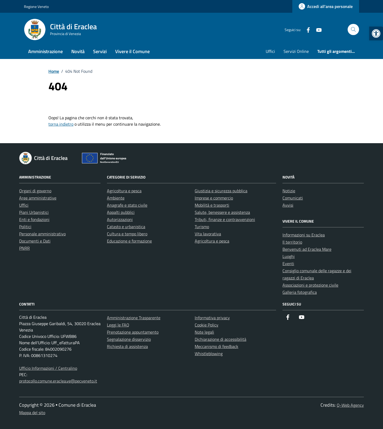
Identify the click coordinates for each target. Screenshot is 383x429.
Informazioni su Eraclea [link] (303, 235)
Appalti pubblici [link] (121, 212)
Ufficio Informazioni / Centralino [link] (48, 368)
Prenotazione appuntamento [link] (133, 332)
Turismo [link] (202, 226)
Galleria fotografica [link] (299, 292)
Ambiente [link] (115, 198)
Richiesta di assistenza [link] (127, 346)
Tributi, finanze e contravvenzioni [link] (225, 219)
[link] (376, 33)
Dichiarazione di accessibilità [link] (220, 339)
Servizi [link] (100, 51)
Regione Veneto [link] (36, 6)
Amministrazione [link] (45, 51)
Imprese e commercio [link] (214, 198)
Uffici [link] (270, 51)
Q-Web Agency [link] (350, 405)
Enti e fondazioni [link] (34, 219)
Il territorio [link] (292, 242)
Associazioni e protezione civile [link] (310, 285)
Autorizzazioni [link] (120, 219)
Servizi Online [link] (296, 51)
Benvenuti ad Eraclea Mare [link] (306, 249)
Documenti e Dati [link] (35, 241)
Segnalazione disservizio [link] (129, 339)
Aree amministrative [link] (37, 198)
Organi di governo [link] (35, 191)
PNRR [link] (24, 248)
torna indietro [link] (60, 124)
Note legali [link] (204, 332)
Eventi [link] (288, 263)
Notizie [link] (288, 191)
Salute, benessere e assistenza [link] (222, 212)
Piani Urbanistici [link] (34, 212)
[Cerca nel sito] (353, 29)
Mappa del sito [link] (32, 412)
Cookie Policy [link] (206, 325)
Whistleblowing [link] (209, 353)
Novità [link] (78, 51)
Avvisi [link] (287, 205)
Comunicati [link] (292, 198)
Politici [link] (25, 226)
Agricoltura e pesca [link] (124, 191)
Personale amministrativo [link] (42, 234)
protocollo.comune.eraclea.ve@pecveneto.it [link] (58, 381)
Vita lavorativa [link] (208, 234)
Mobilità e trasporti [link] (212, 205)
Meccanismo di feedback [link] (216, 346)
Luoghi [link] (288, 256)
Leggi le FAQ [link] (118, 325)
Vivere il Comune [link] (132, 51)
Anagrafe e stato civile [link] (127, 205)
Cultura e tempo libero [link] (127, 234)
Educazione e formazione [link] (129, 241)
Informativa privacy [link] (212, 318)
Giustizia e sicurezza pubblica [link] (221, 191)
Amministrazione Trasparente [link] (133, 318)
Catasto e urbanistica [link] (126, 226)
